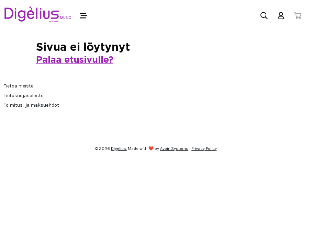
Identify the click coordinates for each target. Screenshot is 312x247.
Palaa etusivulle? (74, 60)
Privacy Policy (204, 148)
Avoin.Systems (174, 148)
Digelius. (119, 148)
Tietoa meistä (19, 86)
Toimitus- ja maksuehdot (31, 105)
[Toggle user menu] (281, 16)
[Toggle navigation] (83, 16)
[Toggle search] (264, 16)
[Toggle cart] (298, 16)
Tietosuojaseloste (23, 95)
